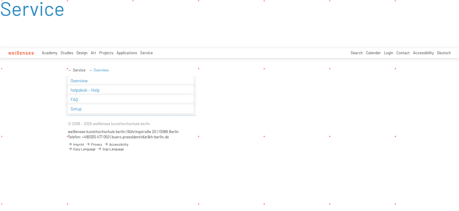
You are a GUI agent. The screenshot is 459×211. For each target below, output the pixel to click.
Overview (101, 70)
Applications (127, 52)
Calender (373, 52)
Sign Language (110, 149)
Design (82, 52)
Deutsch (444, 52)
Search (357, 52)
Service (146, 52)
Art (93, 52)
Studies (67, 52)
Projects (106, 52)
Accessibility (423, 52)
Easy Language (81, 149)
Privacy (94, 144)
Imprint (76, 144)
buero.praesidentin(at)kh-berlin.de (140, 137)
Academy (49, 52)
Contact (403, 52)
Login (388, 52)
